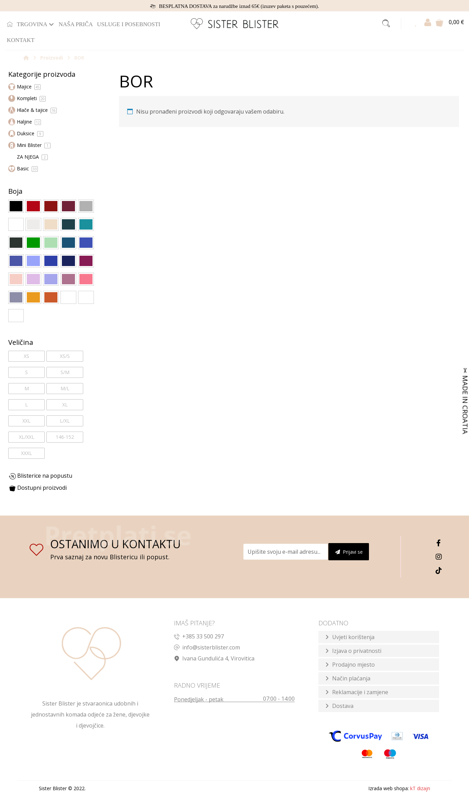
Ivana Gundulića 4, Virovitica (214, 658)
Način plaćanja (351, 678)
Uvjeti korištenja (353, 637)
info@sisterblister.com (207, 647)
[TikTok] (439, 570)
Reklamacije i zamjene (360, 692)
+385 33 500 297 (199, 636)
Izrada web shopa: (388, 788)
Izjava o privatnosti (356, 651)
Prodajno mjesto (353, 664)
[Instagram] (439, 557)
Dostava (342, 706)
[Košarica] (439, 22)
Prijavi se (349, 552)
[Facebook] (439, 543)
